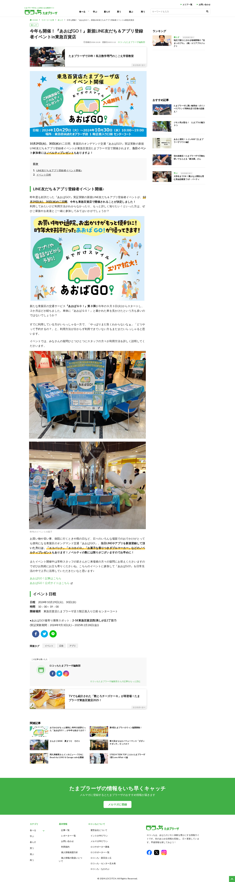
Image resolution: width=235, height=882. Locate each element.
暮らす (107, 11)
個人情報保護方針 (69, 852)
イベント (49, 645)
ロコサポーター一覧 (100, 852)
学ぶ (95, 11)
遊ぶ (131, 11)
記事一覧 (65, 830)
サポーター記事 (48, 20)
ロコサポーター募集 (100, 846)
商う (143, 11)
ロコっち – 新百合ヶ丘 (101, 858)
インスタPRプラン (99, 835)
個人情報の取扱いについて (70, 859)
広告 (61, 645)
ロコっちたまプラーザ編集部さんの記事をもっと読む (115, 681)
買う (119, 11)
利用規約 (65, 846)
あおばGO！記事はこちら (45, 578)
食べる (82, 11)
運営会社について (99, 830)
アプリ (72, 645)
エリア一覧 (187, 4)
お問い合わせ (204, 4)
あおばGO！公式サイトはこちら (50, 583)
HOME (35, 20)
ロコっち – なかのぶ (100, 869)
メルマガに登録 (117, 804)
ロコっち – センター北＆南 (103, 863)
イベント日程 (43, 174)
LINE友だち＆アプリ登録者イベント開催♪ (59, 170)
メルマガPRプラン (99, 841)
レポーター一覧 (68, 835)
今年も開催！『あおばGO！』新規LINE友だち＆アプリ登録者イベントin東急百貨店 (100, 20)
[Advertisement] (179, 71)
